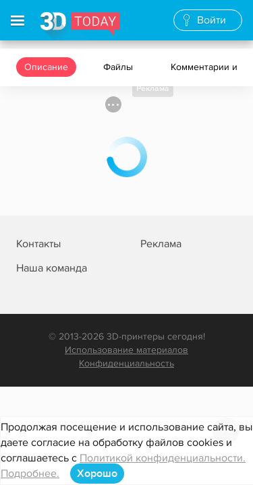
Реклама (152, 89)
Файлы (119, 67)
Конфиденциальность (126, 363)
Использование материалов (126, 350)
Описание (46, 67)
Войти (211, 20)
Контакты (38, 244)
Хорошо (97, 473)
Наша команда (51, 268)
